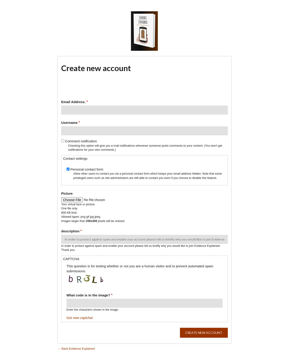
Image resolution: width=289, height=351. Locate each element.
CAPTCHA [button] (71, 259)
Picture (67, 193)
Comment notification (81, 141)
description (70, 231)
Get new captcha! (80, 318)
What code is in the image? (88, 295)
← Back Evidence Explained (76, 348)
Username (69, 123)
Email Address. (73, 102)
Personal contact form (86, 169)
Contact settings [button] (75, 158)
